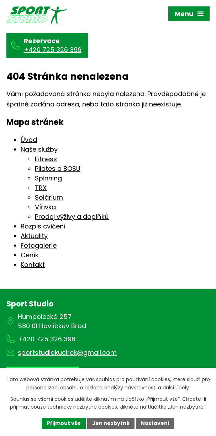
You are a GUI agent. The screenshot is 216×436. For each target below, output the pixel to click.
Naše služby (39, 149)
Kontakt (33, 264)
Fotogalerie (39, 245)
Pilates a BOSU (57, 168)
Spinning (48, 178)
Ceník (29, 255)
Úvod (29, 139)
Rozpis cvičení (43, 226)
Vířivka (45, 207)
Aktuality (34, 235)
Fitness (46, 158)
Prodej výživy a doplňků (72, 216)
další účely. (176, 387)
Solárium (49, 197)
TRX (41, 187)
